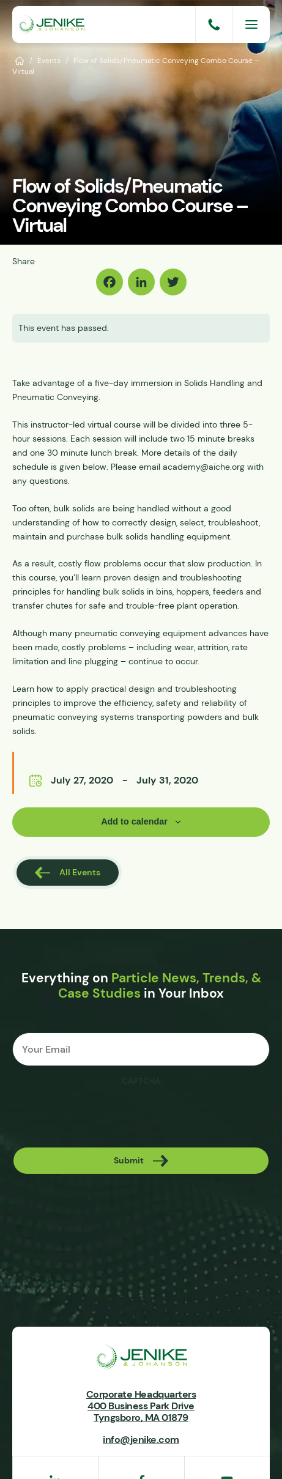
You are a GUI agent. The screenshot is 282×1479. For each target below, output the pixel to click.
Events (49, 60)
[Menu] (251, 24)
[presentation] (105, 1116)
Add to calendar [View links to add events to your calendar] (134, 821)
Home (19, 60)
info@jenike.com (141, 1439)
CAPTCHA (141, 1081)
